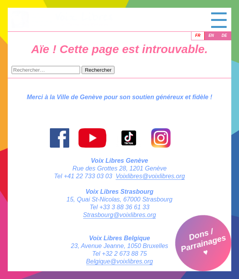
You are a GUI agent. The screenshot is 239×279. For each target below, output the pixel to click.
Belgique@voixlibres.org (119, 261)
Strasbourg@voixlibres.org (119, 215)
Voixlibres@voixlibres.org (150, 176)
